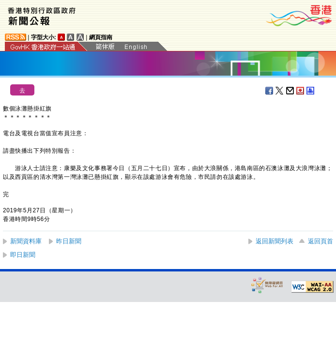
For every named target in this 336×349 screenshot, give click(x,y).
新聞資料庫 (26, 241)
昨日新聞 (68, 241)
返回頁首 (320, 241)
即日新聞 (22, 254)
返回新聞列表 (274, 241)
